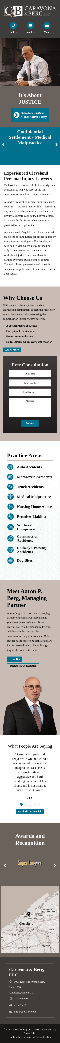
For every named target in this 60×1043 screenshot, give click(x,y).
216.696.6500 (21, 998)
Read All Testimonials (30, 811)
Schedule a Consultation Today (34, 115)
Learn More (12, 349)
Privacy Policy (29, 1033)
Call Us (13, 32)
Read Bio (15, 659)
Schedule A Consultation (23, 665)
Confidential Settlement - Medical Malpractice (30, 137)
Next (56, 144)
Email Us (30, 32)
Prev (3, 144)
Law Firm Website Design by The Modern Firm (30, 1037)
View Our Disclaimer (44, 1029)
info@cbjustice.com (25, 1011)
